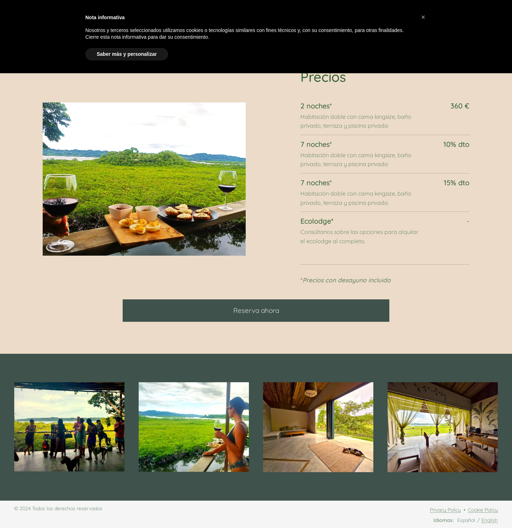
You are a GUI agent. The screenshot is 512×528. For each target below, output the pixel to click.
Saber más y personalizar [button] (127, 54)
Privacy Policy (445, 510)
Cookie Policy (483, 510)
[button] (423, 17)
